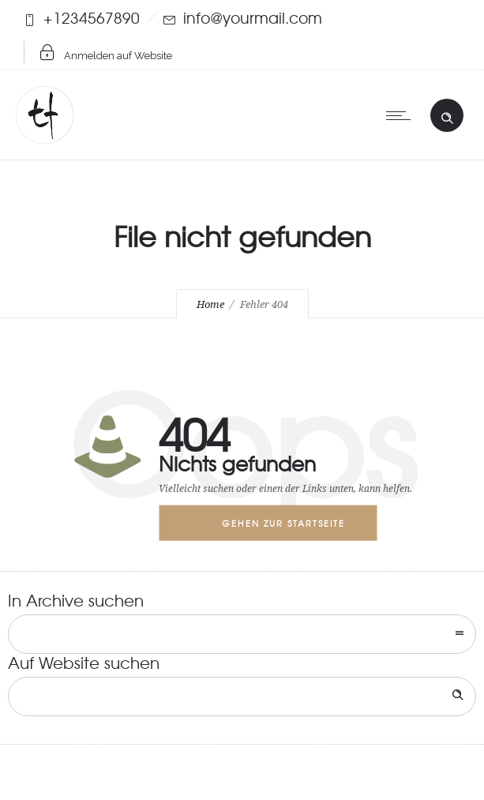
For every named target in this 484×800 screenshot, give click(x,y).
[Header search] (446, 114)
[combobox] (242, 634)
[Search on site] (242, 696)
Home (210, 304)
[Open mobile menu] (402, 115)
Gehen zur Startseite (283, 522)
